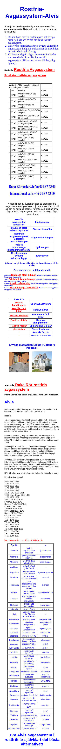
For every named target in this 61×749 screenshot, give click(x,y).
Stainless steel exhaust (23, 275)
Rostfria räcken (19, 326)
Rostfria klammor (19, 315)
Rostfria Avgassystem (34, 69)
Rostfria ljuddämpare (19, 303)
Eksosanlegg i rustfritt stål (24, 287)
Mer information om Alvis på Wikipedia (23, 540)
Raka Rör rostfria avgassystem (25, 387)
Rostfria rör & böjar (19, 309)
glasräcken (19, 329)
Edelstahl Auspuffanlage (22, 279)
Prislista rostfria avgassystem (25, 75)
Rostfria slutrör (19, 320)
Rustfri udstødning (20, 283)
